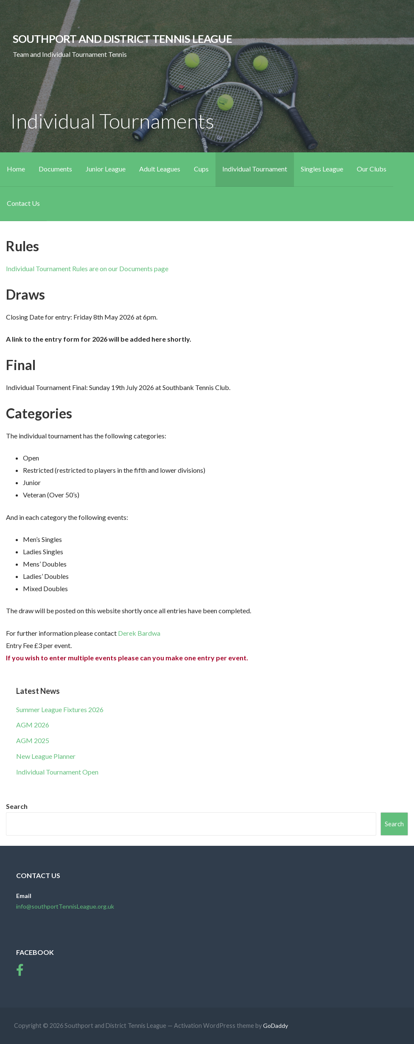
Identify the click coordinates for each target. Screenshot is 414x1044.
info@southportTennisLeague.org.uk (65, 906)
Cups (201, 169)
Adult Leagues (159, 169)
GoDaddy (275, 1025)
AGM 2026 (32, 725)
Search (17, 806)
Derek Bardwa (139, 633)
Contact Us (23, 203)
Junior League (106, 169)
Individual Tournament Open (57, 772)
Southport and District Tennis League (122, 38)
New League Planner (46, 756)
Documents (55, 169)
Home (16, 169)
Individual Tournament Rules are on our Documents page (87, 268)
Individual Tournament (254, 169)
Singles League (322, 169)
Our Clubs (371, 169)
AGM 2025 (32, 740)
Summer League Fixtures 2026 (60, 709)
